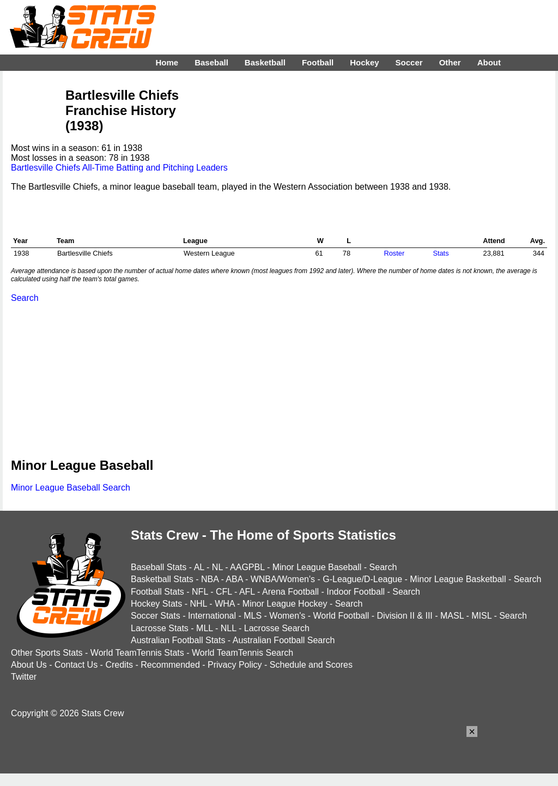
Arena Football (290, 591)
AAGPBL (247, 567)
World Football (341, 615)
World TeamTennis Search (242, 652)
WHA (224, 603)
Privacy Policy (235, 664)
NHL (198, 603)
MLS (253, 615)
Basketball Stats (162, 579)
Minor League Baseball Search (70, 487)
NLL (228, 628)
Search (25, 298)
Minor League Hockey (284, 603)
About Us (29, 664)
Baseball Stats (158, 567)
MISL (481, 615)
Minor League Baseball (317, 567)
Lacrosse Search (277, 628)
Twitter (24, 676)
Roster (394, 253)
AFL (247, 591)
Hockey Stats (156, 603)
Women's (287, 615)
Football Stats (157, 591)
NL (217, 567)
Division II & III (405, 615)
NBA (210, 579)
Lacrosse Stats (160, 628)
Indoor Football (355, 591)
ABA (234, 579)
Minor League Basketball (458, 579)
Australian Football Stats (178, 640)
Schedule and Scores (311, 664)
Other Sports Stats (47, 652)
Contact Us (76, 664)
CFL (224, 591)
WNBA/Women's (283, 579)
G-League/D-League (362, 579)
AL (199, 567)
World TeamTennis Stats (137, 652)
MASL (452, 615)
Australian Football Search (284, 640)
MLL (204, 628)
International (212, 615)
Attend (494, 241)
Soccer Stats (155, 615)
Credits (119, 664)
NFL (200, 591)
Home (166, 62)
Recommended (170, 664)
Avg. (537, 241)
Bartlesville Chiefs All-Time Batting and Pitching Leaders (119, 167)
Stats (440, 253)
